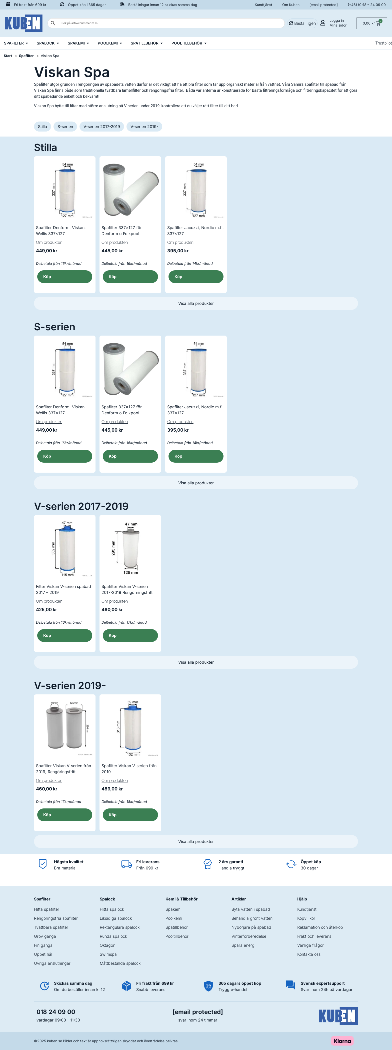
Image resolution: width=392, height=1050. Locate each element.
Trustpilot (383, 43)
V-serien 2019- (144, 126)
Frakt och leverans (314, 936)
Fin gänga (43, 945)
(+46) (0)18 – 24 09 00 (367, 5)
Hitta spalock (112, 909)
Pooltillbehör (177, 936)
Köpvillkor (306, 918)
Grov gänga (45, 936)
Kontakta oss (308, 954)
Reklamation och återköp (320, 927)
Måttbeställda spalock (120, 963)
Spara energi (244, 945)
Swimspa (108, 954)
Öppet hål (43, 954)
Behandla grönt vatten (252, 918)
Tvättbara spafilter (51, 927)
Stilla (42, 126)
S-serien (65, 126)
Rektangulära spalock (120, 927)
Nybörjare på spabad (251, 927)
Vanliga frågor (310, 945)
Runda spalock (113, 936)
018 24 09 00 (55, 1011)
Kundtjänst (263, 5)
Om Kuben (291, 5)
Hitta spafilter (46, 909)
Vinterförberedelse (249, 936)
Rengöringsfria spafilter (56, 918)
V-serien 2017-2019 (102, 126)
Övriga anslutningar (52, 963)
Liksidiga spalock (116, 918)
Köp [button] (47, 276)
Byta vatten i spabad (251, 909)
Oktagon (107, 945)
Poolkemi (174, 918)
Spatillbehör (177, 927)
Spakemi (174, 909)
